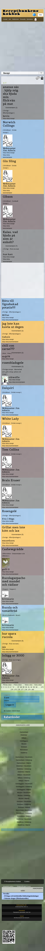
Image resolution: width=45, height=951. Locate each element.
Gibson (8, 196)
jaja (4, 647)
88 (21, 687)
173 (42, 687)
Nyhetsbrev (30, 19)
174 (12, 689)
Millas (5, 315)
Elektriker (24, 735)
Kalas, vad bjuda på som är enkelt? (10, 237)
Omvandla (22, 19)
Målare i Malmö (24, 781)
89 (23, 687)
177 (22, 689)
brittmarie (8, 599)
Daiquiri (8, 388)
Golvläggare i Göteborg (24, 786)
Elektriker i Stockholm (24, 766)
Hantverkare (24, 732)
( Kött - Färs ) (6, 353)
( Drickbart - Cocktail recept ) (10, 202)
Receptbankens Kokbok (21, 12)
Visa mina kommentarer (10, 320)
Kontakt (5, 19)
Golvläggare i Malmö (24, 789)
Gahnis (6, 336)
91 (29, 687)
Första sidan (7, 685)
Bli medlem (7, 711)
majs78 (6, 356)
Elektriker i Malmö (24, 772)
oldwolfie (14, 377)
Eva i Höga (8, 518)
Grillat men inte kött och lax (13, 529)
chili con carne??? (8, 347)
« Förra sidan (17, 685)
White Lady (10, 418)
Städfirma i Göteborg (24, 822)
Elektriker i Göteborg (24, 769)
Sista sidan (38, 685)
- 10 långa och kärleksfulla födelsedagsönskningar (20, 896)
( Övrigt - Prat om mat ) (11, 250)
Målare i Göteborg (24, 778)
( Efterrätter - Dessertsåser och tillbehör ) (13, 555)
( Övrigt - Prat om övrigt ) (11, 660)
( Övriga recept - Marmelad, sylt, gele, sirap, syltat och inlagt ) (12, 371)
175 (15, 689)
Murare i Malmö (24, 798)
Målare (24, 738)
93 (34, 687)
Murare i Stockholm (24, 792)
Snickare (24, 747)
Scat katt (8, 254)
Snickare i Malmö (24, 807)
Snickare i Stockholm (24, 801)
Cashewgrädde (12, 549)
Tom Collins (10, 449)
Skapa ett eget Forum (24, 886)
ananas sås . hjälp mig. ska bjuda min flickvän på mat (11, 95)
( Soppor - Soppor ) (9, 589)
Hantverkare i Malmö (24, 763)
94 (36, 687)
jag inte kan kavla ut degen (13, 325)
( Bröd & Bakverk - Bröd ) (11, 615)
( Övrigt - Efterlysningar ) (8, 112)
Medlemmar (15, 19)
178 (25, 689)
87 (18, 687)
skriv (10, 19)
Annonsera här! (23, 725)
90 (26, 687)
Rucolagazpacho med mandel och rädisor (13, 581)
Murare (23, 744)
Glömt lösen (16, 711)
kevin (6, 116)
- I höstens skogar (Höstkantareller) (15, 898)
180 (32, 689)
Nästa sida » (29, 685)
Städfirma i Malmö (24, 825)
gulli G (6, 569)
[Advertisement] (22, 46)
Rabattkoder (12, 717)
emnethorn (8, 540)
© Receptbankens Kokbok (12, 881)
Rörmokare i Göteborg (24, 813)
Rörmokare (24, 750)
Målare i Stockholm (24, 775)
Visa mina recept (8, 118)
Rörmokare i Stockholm (24, 810)
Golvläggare (24, 741)
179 (29, 689)
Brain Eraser (11, 480)
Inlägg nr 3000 (13, 655)
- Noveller (5, 894)
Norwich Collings (9, 124)
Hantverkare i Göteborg (24, 760)
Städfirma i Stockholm (23, 819)
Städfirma (24, 753)
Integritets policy (8, 886)
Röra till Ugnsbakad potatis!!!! (10, 304)
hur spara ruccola (9, 635)
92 (31, 687)
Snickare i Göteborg (24, 804)
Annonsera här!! (32, 890)
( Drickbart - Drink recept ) (9, 131)
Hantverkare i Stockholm (23, 757)
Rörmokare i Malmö (24, 816)
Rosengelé (9, 511)
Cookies (26, 881)
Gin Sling (9, 161)
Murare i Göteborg (24, 795)
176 (19, 689)
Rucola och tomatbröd (10, 609)
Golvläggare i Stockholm (24, 784)
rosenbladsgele (12, 362)
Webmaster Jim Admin (9, 149)
